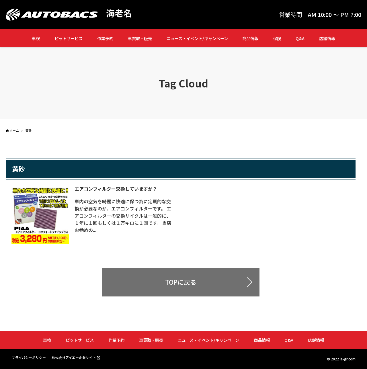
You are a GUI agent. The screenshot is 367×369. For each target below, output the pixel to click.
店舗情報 (327, 38)
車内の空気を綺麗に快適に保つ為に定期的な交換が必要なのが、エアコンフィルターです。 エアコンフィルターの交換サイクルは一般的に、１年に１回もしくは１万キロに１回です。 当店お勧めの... (123, 215)
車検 (36, 38)
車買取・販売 (140, 38)
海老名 (119, 13)
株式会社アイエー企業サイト (74, 357)
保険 (277, 38)
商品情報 (250, 38)
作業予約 (105, 38)
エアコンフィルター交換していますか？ (116, 188)
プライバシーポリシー (28, 357)
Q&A (300, 38)
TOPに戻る (180, 282)
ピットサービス (68, 38)
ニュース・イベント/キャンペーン (197, 38)
